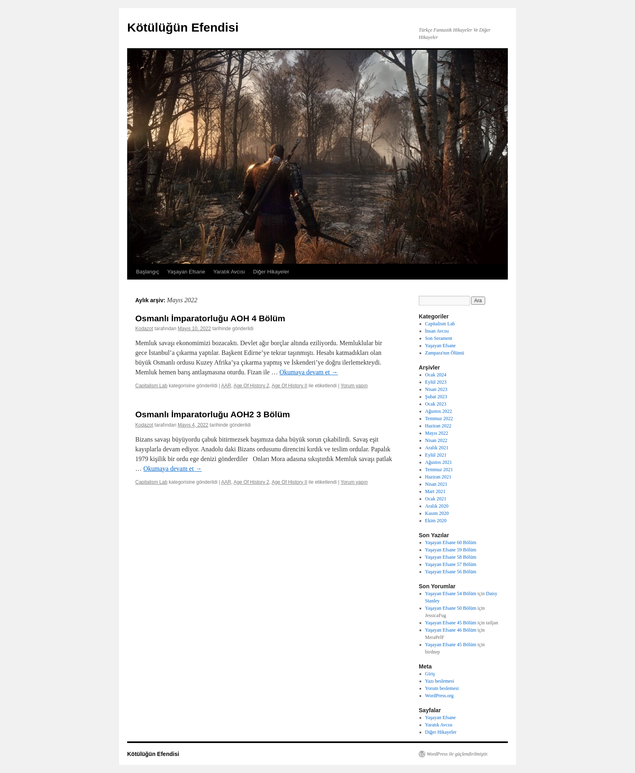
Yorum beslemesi (442, 688)
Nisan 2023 (436, 389)
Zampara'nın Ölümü (444, 353)
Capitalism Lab (151, 386)
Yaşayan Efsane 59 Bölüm (450, 550)
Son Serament (438, 338)
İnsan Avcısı (437, 331)
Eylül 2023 (436, 382)
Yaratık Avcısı (229, 272)
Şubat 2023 (436, 396)
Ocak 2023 (435, 404)
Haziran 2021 (438, 477)
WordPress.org (439, 695)
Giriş (430, 674)
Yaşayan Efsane (186, 272)
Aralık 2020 (437, 506)
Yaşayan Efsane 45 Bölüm (450, 623)
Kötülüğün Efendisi (183, 27)
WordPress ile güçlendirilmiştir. (457, 754)
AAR (226, 386)
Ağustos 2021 (438, 462)
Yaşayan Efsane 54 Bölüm (450, 593)
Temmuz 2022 (439, 418)
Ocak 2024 (435, 375)
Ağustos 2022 (438, 411)
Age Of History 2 (251, 386)
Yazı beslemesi (439, 681)
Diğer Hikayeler (271, 272)
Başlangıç (147, 272)
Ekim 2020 (436, 520)
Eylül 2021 (436, 455)
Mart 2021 (435, 491)
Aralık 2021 (437, 448)
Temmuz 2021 (439, 469)
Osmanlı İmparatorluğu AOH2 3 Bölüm (212, 414)
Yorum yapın (354, 386)
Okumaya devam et (308, 372)
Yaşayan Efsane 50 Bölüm (450, 608)
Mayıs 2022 (436, 433)
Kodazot (144, 328)
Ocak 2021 (435, 499)
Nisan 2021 (436, 484)
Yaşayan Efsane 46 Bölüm (450, 630)
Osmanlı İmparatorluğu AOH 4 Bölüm (210, 318)
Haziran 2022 (438, 426)
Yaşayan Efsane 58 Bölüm (450, 557)
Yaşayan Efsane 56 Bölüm (450, 571)
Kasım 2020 (437, 513)
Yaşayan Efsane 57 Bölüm (450, 564)
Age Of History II (289, 386)
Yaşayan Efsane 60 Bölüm (450, 542)
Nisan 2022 (436, 440)
